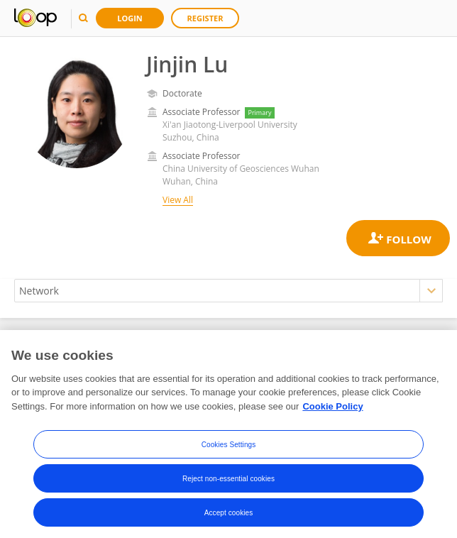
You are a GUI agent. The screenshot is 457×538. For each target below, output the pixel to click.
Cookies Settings (229, 448)
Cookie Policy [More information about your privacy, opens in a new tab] (332, 410)
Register (205, 18)
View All (178, 200)
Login (130, 18)
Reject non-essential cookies (228, 482)
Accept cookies (228, 516)
